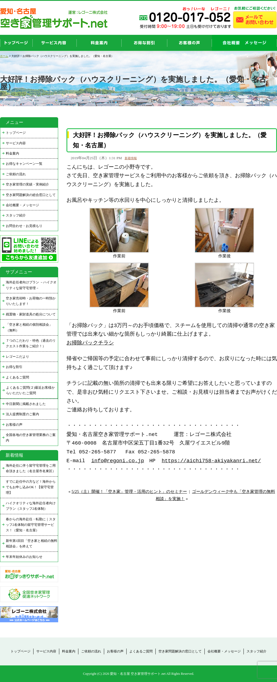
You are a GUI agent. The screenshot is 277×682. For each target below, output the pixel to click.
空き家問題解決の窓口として (180, 651)
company (244, 43)
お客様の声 (189, 43)
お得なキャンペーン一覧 (24, 164)
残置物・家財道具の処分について (31, 314)
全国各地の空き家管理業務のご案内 (31, 437)
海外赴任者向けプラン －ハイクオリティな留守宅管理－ (31, 285)
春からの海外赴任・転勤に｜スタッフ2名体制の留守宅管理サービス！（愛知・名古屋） (31, 524)
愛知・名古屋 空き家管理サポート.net (138, 674)
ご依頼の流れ (16, 174)
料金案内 (12, 153)
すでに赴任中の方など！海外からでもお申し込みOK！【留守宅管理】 (31, 487)
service (55, 43)
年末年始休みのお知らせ (24, 557)
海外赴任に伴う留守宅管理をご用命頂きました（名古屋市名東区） (31, 468)
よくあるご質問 (17, 377)
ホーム (4, 56)
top (16, 43)
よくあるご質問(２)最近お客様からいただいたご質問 (30, 390)
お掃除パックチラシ (90, 343)
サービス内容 (16, 143)
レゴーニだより (17, 357)
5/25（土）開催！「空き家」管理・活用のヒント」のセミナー (129, 491)
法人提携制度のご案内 (22, 414)
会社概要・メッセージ (22, 205)
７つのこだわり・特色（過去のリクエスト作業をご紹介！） (31, 343)
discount (144, 43)
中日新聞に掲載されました (26, 404)
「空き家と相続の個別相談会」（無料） (29, 327)
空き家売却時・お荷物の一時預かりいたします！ (31, 301)
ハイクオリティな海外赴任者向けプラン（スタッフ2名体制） (31, 506)
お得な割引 (14, 367)
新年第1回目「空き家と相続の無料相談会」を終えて (31, 543)
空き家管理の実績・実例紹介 (27, 184)
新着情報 (131, 158)
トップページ (16, 133)
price (99, 43)
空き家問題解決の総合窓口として (31, 195)
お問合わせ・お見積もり (24, 226)
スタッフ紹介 (16, 215)
